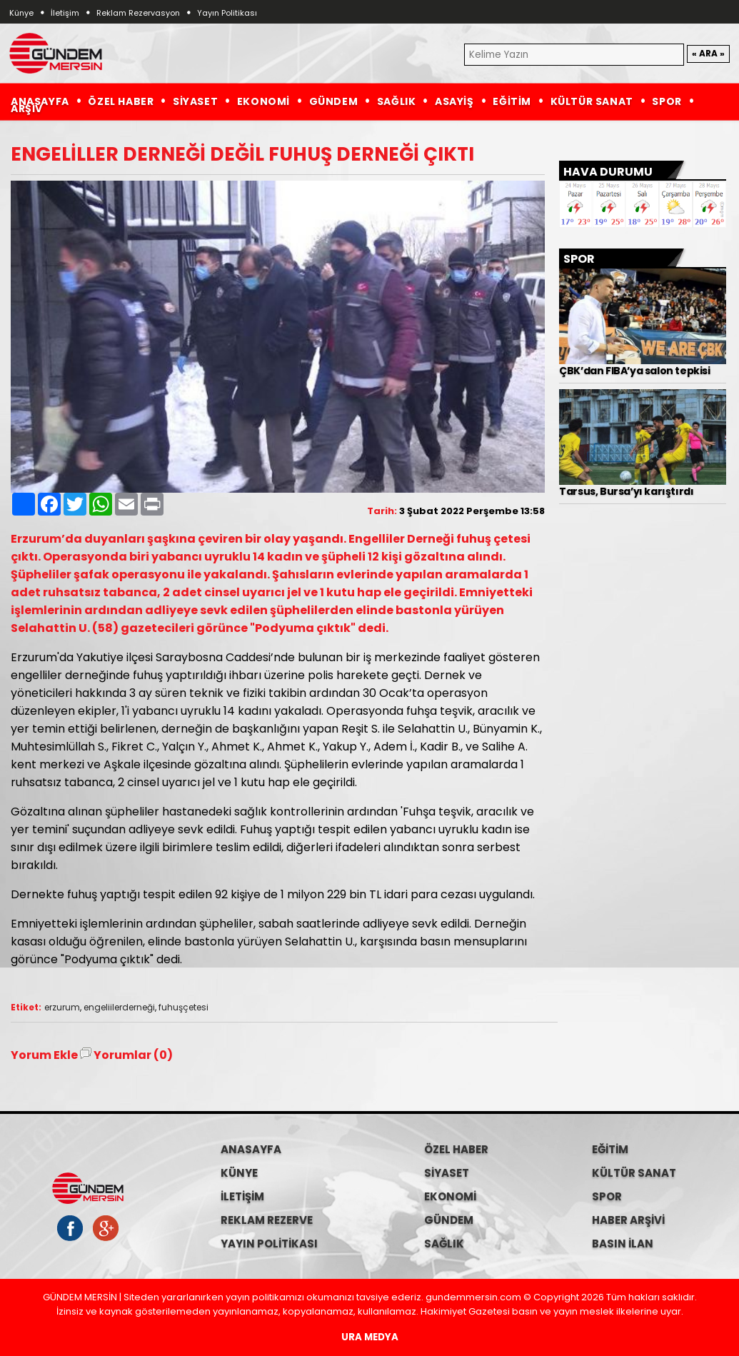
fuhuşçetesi (183, 1007)
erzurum (62, 1007)
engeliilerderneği (119, 1007)
